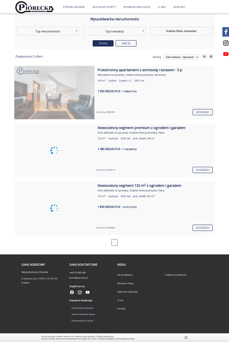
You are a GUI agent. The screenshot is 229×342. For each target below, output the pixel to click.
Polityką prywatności (105, 336)
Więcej (126, 43)
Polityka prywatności (176, 274)
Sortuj (157, 57)
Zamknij (186, 337)
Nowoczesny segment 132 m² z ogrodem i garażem (139, 185)
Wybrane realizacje (136, 7)
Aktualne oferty (104, 7)
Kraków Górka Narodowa (83, 314)
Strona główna (74, 7)
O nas (162, 7)
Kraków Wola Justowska (82, 308)
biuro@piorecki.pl (78, 277)
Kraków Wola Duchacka (82, 320)
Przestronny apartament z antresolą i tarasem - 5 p (140, 70)
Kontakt (179, 7)
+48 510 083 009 (77, 272)
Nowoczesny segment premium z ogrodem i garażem (141, 127)
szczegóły (203, 112)
